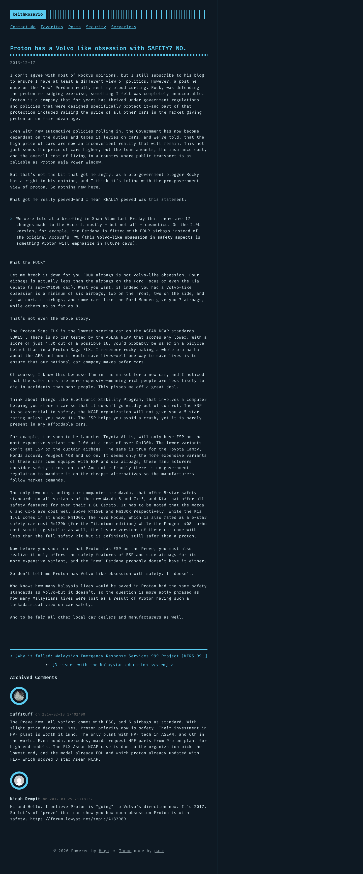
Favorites (52, 26)
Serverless (123, 26)
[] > (112, 665)
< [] (108, 656)
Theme (125, 850)
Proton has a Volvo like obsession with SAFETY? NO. (98, 48)
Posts (74, 26)
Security (96, 26)
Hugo (104, 850)
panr (159, 850)
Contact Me (23, 26)
